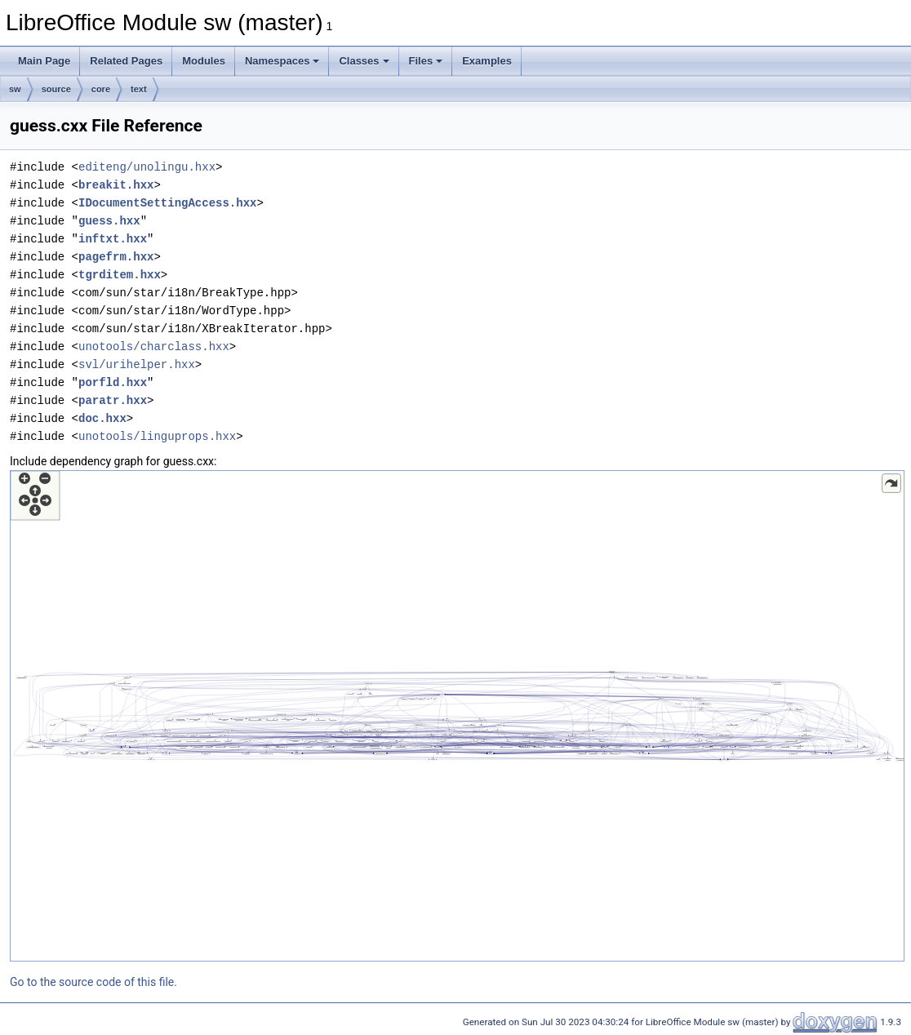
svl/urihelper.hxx (136, 364)
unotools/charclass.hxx (153, 346)
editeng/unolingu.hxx (147, 167)
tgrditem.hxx (119, 274)
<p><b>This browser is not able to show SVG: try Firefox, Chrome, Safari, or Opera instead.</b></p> (457, 716)
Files (426, 61)
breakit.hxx (115, 185)
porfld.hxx (112, 382)
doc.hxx (102, 418)
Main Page (44, 61)
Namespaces (282, 61)
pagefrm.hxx (115, 256)
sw (15, 89)
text (139, 89)
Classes (364, 61)
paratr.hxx (112, 400)
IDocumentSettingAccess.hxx (167, 203)
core (100, 89)
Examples (487, 61)
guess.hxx (109, 221)
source (56, 89)
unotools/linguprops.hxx (157, 436)
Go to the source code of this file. (93, 981)
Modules (203, 61)
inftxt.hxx (112, 239)
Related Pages (126, 61)
